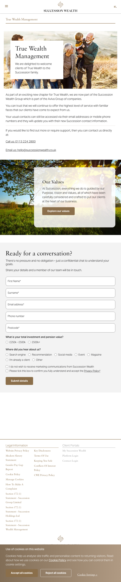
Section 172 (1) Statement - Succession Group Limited (18, 498)
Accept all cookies (22, 573)
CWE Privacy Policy (44, 475)
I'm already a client (19, 360)
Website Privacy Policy (17, 451)
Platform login (70, 456)
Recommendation (42, 354)
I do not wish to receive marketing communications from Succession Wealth (51, 366)
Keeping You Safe (43, 461)
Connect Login (70, 461)
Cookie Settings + (87, 574)
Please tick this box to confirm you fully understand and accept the (54, 371)
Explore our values (58, 211)
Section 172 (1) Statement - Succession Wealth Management (18, 525)
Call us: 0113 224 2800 (21, 141)
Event (81, 354)
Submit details (19, 381)
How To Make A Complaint (14, 486)
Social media (65, 354)
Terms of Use (41, 456)
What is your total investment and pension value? (34, 337)
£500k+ (36, 342)
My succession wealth (74, 451)
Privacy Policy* (92, 371)
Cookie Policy (57, 560)
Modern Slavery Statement (14, 458)
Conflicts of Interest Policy (45, 468)
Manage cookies (15, 479)
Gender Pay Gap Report (14, 467)
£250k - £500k (17, 342)
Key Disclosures (42, 451)
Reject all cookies (56, 573)
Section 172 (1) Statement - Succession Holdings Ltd (18, 511)
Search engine (17, 354)
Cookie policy (13, 474)
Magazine (96, 354)
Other (39, 360)
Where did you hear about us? (23, 349)
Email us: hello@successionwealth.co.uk (31, 150)
